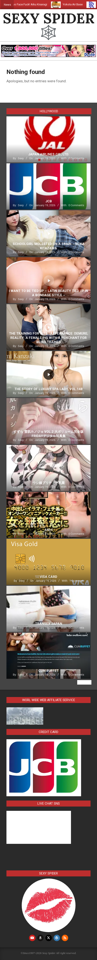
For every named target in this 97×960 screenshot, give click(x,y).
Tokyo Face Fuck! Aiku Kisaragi (31, 4)
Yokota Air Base (76, 4)
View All (84, 682)
